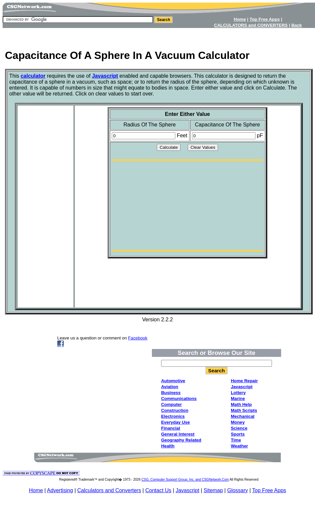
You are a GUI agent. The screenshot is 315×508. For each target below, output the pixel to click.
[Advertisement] (45, 206)
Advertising (60, 490)
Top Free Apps (269, 490)
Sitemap (213, 490)
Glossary (237, 490)
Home (36, 490)
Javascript (187, 490)
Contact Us (158, 490)
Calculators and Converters (109, 490)
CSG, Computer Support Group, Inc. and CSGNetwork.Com (185, 479)
